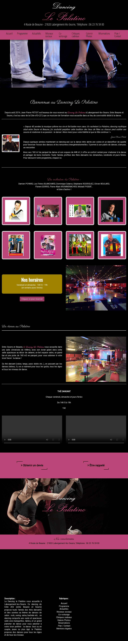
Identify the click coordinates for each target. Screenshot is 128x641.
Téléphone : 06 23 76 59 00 (90, 24)
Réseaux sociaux (49, 34)
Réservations (104, 33)
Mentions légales (64, 628)
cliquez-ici (57, 158)
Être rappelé (96, 465)
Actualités (36, 33)
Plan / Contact (117, 34)
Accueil (9, 33)
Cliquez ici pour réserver (32, 299)
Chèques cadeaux (76, 34)
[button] (9, 64)
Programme (22, 33)
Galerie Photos (89, 34)
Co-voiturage (63, 34)
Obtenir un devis (32, 465)
